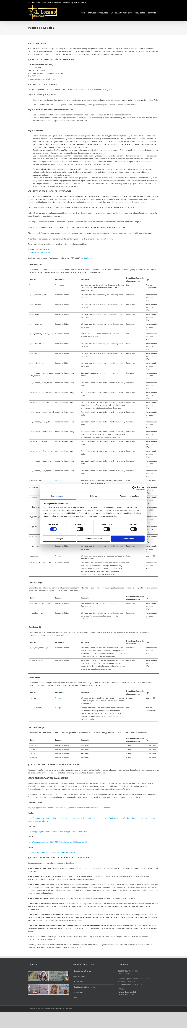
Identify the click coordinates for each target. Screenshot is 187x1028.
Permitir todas (128, 539)
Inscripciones (79, 976)
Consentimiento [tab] (58, 496)
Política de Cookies (126, 995)
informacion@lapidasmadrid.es (74, 2)
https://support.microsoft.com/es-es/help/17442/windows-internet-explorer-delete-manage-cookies (69, 807)
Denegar (59, 539)
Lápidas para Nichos (82, 971)
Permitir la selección (93, 539)
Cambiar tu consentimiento (39, 252)
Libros (76, 998)
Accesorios (78, 992)
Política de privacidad (127, 992)
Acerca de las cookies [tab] (129, 496)
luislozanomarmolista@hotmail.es (42, 79)
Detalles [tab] (93, 496)
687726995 (36, 76)
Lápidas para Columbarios (85, 987)
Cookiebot (88, 258)
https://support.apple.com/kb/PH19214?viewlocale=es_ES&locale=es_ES (57, 842)
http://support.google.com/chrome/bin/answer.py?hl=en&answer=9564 (57, 831)
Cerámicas (78, 981)
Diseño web (58, 1009)
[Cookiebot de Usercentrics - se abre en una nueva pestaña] (134, 488)
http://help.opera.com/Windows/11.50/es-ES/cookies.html (51, 852)
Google (58, 556)
